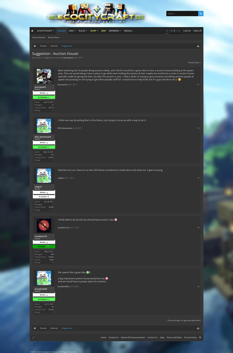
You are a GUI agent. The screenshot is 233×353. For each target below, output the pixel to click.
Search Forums (38, 37)
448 (52, 254)
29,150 (51, 309)
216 (52, 154)
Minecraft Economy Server (133, 337)
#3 (198, 178)
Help (162, 337)
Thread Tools (194, 63)
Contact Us (114, 337)
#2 (198, 128)
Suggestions (49, 57)
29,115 (51, 107)
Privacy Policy (190, 337)
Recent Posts (53, 37)
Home (103, 337)
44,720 (51, 157)
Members (114, 30)
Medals (128, 30)
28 (52, 307)
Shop (93, 30)
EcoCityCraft (44, 30)
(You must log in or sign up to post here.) (184, 320)
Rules (82, 30)
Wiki (71, 30)
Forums (61, 30)
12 (52, 105)
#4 (198, 227)
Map (103, 30)
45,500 (51, 257)
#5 (198, 286)
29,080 (51, 207)
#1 (198, 84)
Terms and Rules (174, 337)
